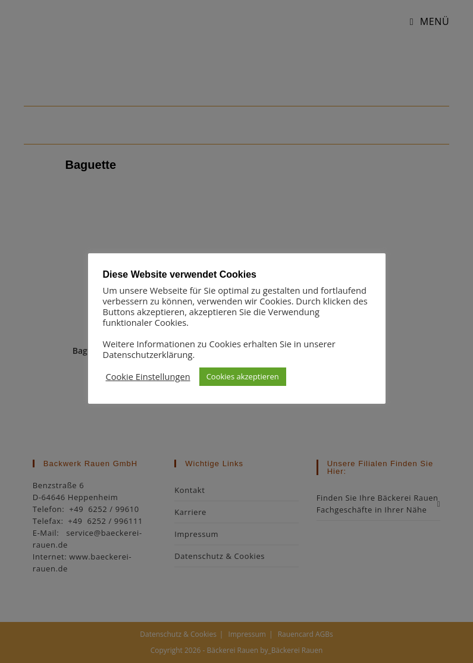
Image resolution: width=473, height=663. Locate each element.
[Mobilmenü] (425, 21)
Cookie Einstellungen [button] (148, 376)
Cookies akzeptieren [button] (242, 376)
